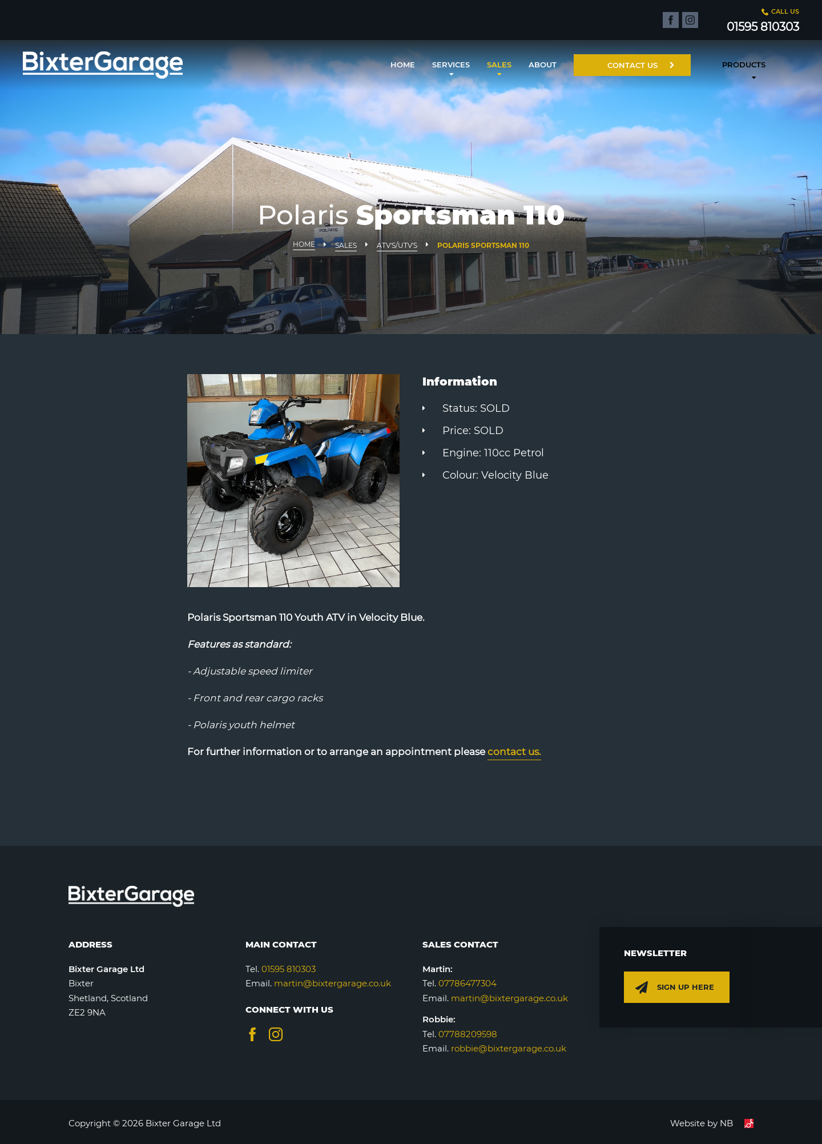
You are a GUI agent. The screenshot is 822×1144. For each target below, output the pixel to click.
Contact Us (640, 65)
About (543, 64)
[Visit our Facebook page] (252, 1034)
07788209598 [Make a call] (467, 1034)
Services (451, 64)
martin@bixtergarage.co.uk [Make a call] (509, 998)
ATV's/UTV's (397, 245)
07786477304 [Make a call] (467, 983)
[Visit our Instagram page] (276, 1034)
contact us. (514, 751)
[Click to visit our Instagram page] (690, 20)
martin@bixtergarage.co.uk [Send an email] (332, 983)
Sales (499, 64)
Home (402, 64)
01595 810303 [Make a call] (288, 969)
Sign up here (674, 989)
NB (737, 1123)
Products (743, 64)
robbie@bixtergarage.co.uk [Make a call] (508, 1048)
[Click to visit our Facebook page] (671, 20)
